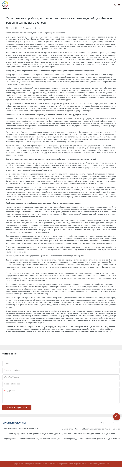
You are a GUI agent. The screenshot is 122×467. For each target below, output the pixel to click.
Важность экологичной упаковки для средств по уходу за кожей (90, 434)
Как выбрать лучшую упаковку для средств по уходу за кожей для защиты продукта (32, 434)
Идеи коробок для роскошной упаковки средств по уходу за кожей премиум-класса (92, 439)
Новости (108, 423)
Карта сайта (79, 464)
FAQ (101, 423)
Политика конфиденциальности (98, 464)
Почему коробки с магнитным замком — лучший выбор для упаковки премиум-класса (21, 429)
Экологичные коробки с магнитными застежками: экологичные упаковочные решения (92, 429)
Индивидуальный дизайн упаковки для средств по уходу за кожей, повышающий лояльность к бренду (32, 439)
